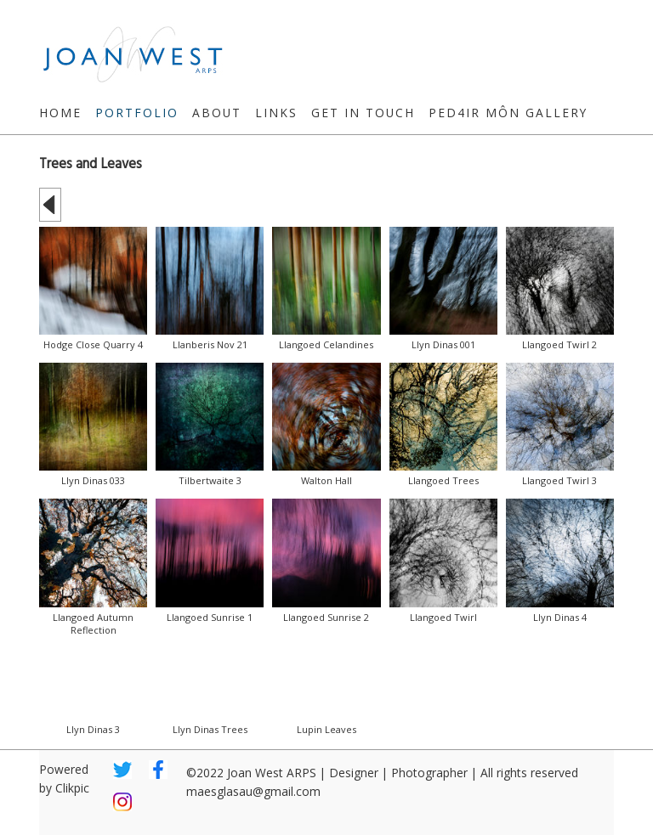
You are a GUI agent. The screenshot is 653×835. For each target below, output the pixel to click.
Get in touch (363, 112)
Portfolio (137, 112)
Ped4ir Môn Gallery (508, 112)
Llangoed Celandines (326, 344)
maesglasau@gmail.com (253, 791)
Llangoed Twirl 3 (559, 480)
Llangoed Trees (443, 480)
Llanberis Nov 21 (210, 344)
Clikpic (72, 788)
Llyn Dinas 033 (93, 480)
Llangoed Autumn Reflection (93, 623)
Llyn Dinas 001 (443, 344)
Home (60, 112)
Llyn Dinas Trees (210, 729)
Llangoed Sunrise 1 (210, 617)
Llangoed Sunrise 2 (326, 617)
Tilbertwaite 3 (210, 480)
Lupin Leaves (326, 729)
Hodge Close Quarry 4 (93, 344)
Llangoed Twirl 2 (559, 344)
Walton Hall (326, 480)
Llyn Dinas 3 (93, 729)
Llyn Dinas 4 (560, 617)
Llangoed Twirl (443, 617)
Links (276, 112)
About (216, 112)
